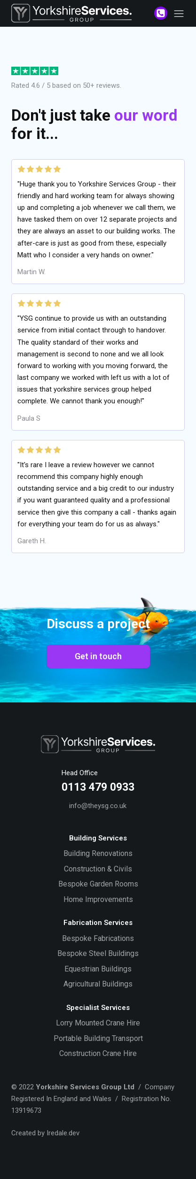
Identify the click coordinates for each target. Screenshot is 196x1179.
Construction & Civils (98, 868)
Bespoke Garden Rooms (98, 883)
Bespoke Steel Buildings (98, 953)
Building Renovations (98, 853)
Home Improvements (98, 899)
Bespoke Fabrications (98, 938)
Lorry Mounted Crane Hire (98, 1022)
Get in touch (98, 656)
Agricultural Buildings (98, 983)
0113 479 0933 (98, 787)
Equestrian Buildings (98, 968)
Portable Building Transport (98, 1038)
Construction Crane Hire (98, 1053)
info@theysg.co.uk (97, 805)
